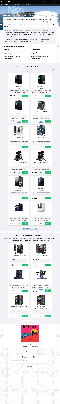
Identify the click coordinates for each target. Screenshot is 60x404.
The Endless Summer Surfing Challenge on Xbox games (30, 344)
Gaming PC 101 (4, 4)
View (19, 96)
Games (24, 2)
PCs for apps (11, 4)
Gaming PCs (18, 2)
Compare (25, 96)
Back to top (30, 366)
